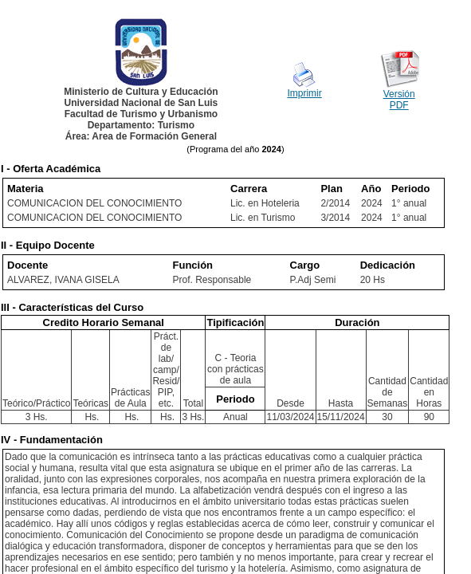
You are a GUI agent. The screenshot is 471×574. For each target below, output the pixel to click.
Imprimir (304, 93)
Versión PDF (399, 99)
